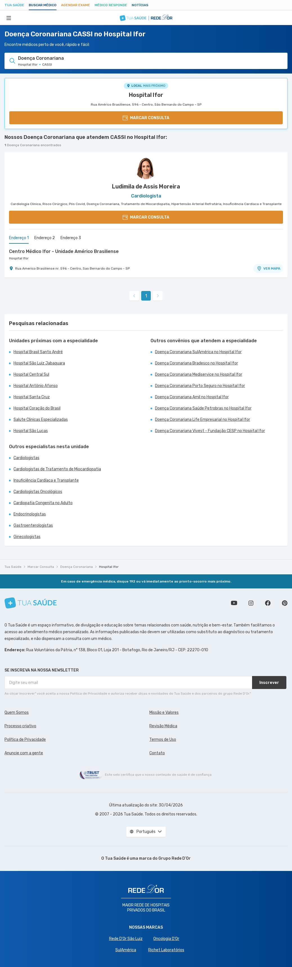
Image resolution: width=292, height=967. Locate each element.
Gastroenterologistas (33, 525)
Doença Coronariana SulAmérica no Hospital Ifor (198, 352)
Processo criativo (20, 726)
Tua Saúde (14, 5)
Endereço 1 (19, 237)
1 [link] (146, 296)
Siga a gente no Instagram (251, 603)
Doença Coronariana (76, 567)
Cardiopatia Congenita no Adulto (43, 503)
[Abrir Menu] (9, 18)
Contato (157, 753)
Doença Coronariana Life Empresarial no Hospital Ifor (202, 419)
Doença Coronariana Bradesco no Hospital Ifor (196, 363)
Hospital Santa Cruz (32, 397)
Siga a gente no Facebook (268, 603)
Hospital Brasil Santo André (38, 352)
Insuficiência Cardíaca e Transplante (46, 480)
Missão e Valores (164, 712)
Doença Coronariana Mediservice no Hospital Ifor (198, 374)
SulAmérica (125, 950)
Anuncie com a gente (24, 753)
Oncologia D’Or (166, 938)
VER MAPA (268, 268)
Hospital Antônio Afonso (36, 385)
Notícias (140, 5)
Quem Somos (17, 712)
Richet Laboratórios (166, 950)
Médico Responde (111, 5)
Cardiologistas (26, 457)
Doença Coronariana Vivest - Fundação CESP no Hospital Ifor (210, 430)
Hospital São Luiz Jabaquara (39, 363)
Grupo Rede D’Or (174, 858)
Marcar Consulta (41, 567)
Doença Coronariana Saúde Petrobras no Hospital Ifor (203, 408)
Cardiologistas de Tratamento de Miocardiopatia (57, 469)
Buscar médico (43, 5)
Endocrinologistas (30, 514)
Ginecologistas (27, 536)
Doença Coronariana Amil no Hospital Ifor (192, 397)
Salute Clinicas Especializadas (41, 419)
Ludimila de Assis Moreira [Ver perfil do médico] (146, 186)
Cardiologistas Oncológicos (38, 491)
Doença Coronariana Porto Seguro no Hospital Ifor (200, 385)
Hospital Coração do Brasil (37, 408)
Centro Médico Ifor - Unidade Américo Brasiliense (64, 251)
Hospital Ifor (146, 95)
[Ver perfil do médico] (146, 168)
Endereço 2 (44, 237)
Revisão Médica (163, 726)
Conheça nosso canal (234, 603)
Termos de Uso (162, 739)
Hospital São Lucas (31, 430)
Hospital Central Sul (31, 374)
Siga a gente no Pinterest (284, 603)
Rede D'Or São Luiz (126, 938)
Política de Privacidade (25, 739)
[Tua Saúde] (31, 602)
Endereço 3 (70, 237)
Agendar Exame (75, 5)
